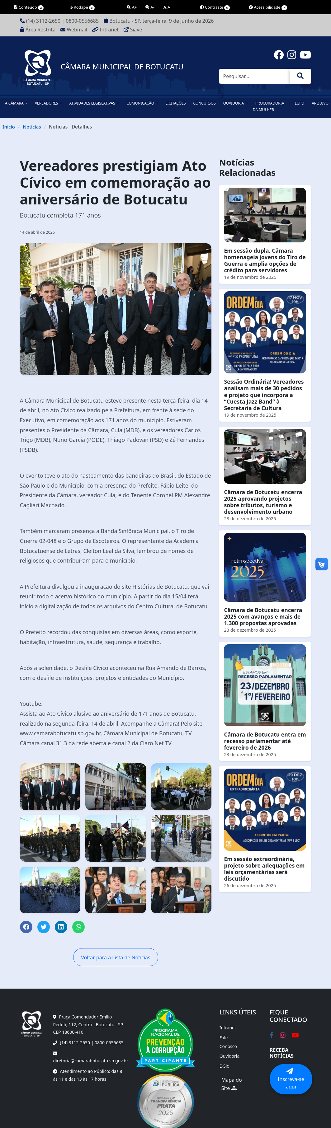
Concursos (204, 103)
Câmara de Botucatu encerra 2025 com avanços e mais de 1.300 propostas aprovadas (263, 616)
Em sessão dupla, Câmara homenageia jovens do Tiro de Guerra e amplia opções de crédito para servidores (264, 260)
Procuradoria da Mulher (268, 106)
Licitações (175, 103)
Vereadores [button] (47, 103)
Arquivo (320, 103)
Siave (133, 29)
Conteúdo (29, 7)
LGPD (299, 103)
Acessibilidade (268, 7)
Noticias (32, 127)
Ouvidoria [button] (234, 103)
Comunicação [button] (140, 103)
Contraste (215, 7)
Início (8, 127)
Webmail (73, 29)
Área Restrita (38, 29)
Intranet (105, 29)
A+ (132, 7)
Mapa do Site (231, 1084)
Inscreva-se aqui (291, 1079)
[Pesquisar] (254, 76)
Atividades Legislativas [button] (92, 103)
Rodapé (82, 7)
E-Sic (224, 1066)
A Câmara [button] (15, 103)
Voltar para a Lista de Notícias (115, 957)
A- (149, 7)
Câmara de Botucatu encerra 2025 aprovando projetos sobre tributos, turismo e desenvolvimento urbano (263, 501)
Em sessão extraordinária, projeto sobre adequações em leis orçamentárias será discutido (264, 868)
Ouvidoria (230, 1056)
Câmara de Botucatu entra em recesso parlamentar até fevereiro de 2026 (265, 741)
